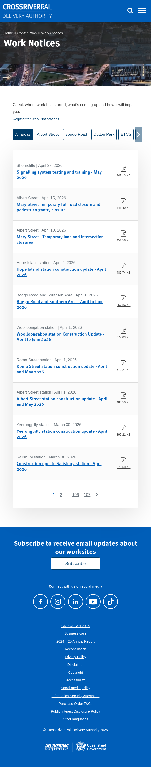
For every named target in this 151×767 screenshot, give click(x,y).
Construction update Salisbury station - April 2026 (59, 466)
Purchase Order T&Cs (75, 704)
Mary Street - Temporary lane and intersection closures (60, 239)
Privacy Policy (75, 657)
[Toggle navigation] (142, 11)
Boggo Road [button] (76, 134)
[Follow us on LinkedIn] (75, 601)
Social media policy (75, 688)
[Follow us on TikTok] (110, 601)
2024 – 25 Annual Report (75, 641)
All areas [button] (23, 134)
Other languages (75, 719)
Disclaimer (75, 665)
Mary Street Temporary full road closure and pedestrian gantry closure (58, 207)
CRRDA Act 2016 (75, 626)
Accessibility (75, 680)
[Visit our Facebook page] (40, 601)
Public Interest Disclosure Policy (75, 711)
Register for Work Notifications (36, 119)
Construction (27, 33)
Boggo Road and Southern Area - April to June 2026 (60, 304)
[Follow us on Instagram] (58, 601)
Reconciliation (75, 649)
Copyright (75, 672)
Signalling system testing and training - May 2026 (59, 174)
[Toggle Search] (130, 11)
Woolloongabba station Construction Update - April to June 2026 (60, 336)
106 (75, 495)
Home (8, 33)
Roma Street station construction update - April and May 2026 (62, 369)
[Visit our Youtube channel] (93, 601)
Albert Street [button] (48, 134)
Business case (75, 633)
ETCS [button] (126, 134)
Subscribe (75, 563)
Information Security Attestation (76, 696)
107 (87, 495)
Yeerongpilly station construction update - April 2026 (62, 434)
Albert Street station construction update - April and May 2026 (62, 401)
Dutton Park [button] (104, 134)
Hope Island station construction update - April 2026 (61, 272)
